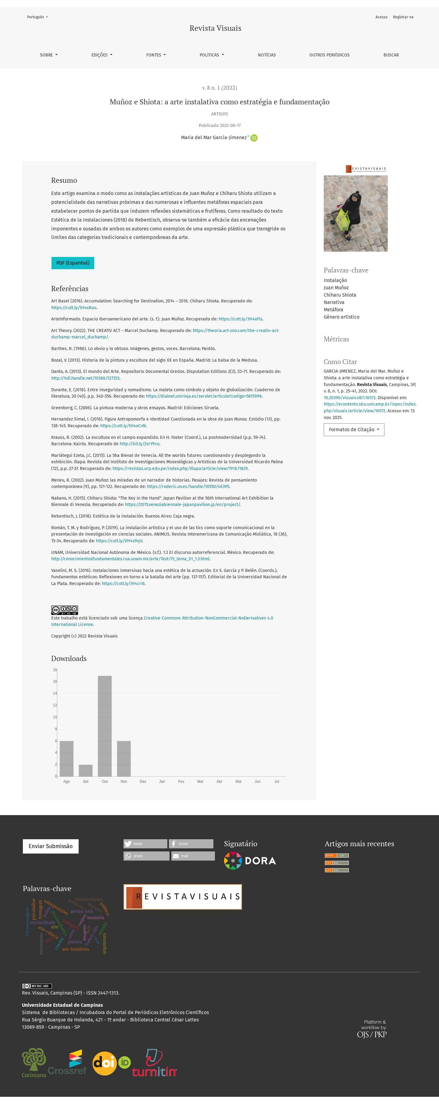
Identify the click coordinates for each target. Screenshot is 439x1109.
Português (39, 16)
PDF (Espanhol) (72, 263)
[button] (145, 856)
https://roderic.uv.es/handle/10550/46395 (188, 486)
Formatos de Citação (352, 429)
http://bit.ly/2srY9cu (139, 443)
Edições (100, 55)
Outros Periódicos (329, 55)
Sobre (47, 55)
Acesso (381, 17)
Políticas (210, 55)
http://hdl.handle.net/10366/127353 (85, 378)
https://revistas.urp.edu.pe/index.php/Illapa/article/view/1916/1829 (180, 468)
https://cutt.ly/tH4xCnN (123, 425)
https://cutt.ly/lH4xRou (73, 307)
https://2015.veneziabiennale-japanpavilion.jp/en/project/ (182, 504)
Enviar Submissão (51, 858)
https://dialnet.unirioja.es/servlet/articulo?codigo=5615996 (204, 396)
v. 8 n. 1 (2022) (219, 87)
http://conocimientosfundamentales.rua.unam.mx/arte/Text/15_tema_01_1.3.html (130, 559)
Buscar (391, 55)
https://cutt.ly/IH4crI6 (123, 583)
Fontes (154, 55)
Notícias (267, 55)
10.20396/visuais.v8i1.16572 (350, 397)
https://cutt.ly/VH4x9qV (119, 541)
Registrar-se (403, 17)
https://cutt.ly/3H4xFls (240, 319)
